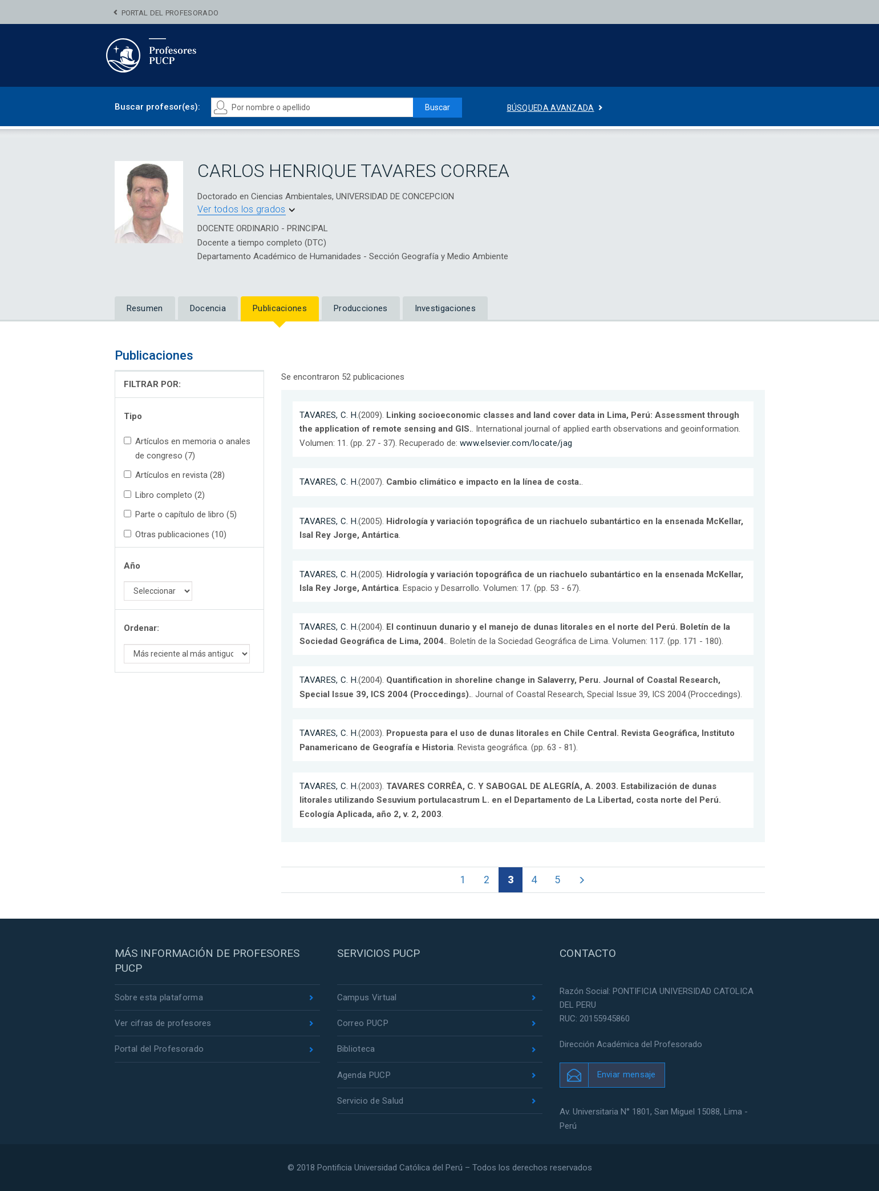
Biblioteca (356, 1049)
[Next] (581, 879)
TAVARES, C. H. (328, 415)
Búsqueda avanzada (551, 107)
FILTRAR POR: (152, 384)
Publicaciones (280, 308)
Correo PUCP (362, 1023)
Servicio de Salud (370, 1101)
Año (132, 566)
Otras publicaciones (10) (175, 534)
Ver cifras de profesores (163, 1023)
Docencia (208, 308)
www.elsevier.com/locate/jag (516, 443)
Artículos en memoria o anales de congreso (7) (187, 448)
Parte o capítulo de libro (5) (180, 514)
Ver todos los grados (241, 209)
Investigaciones (445, 308)
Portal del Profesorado (170, 13)
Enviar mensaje (626, 1074)
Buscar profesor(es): (157, 107)
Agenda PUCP (364, 1075)
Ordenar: (141, 628)
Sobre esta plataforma (159, 997)
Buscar (437, 107)
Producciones (361, 308)
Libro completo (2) (164, 495)
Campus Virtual (367, 997)
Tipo (133, 416)
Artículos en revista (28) (174, 475)
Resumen (145, 308)
